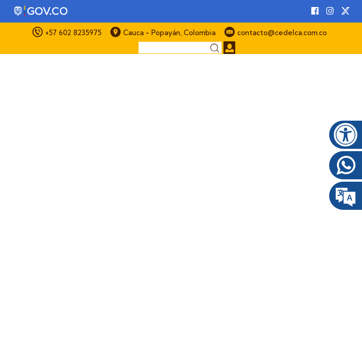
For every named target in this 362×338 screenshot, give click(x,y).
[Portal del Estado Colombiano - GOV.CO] (41, 11)
